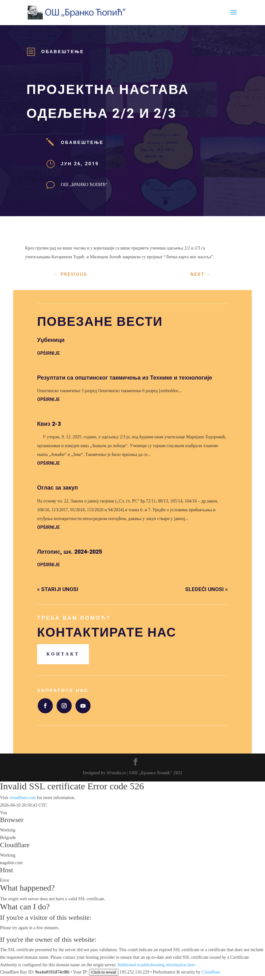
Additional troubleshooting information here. (156, 964)
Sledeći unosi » (206, 589)
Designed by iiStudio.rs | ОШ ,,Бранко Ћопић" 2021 (132, 772)
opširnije (48, 353)
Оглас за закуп (57, 488)
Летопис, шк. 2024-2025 (69, 552)
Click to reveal (103, 972)
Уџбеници (50, 340)
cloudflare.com (22, 797)
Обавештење (62, 51)
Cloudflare (15, 845)
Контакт (63, 654)
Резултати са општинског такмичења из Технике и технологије (124, 378)
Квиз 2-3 (49, 424)
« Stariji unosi (57, 589)
